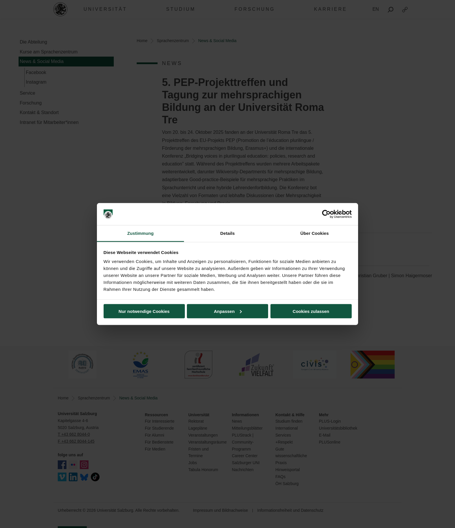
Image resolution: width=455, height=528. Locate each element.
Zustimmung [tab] (140, 233)
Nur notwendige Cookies (144, 311)
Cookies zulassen (311, 311)
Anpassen (228, 311)
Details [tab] (227, 233)
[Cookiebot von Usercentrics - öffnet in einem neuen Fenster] (326, 214)
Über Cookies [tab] (314, 233)
